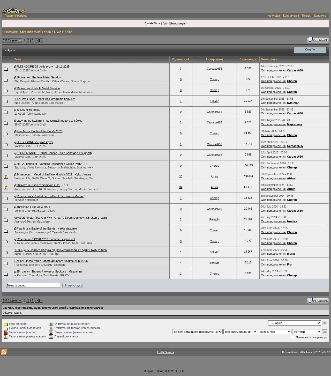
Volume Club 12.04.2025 (30, 156)
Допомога (320, 15)
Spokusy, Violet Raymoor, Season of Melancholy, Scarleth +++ (53, 167)
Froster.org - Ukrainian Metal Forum (27, 31)
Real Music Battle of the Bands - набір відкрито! (47, 228)
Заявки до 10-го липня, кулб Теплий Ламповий (45, 232)
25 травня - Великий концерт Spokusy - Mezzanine (49, 271)
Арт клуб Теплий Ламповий (32, 221)
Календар (274, 15)
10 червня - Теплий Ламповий (34, 135)
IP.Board (159, 371)
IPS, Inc (181, 371)
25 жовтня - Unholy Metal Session (38, 88)
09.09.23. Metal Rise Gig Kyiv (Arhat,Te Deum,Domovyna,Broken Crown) (60, 217)
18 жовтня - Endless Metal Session (39, 77)
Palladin (214, 219)
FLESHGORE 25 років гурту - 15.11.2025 (43, 66)
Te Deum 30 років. (28, 109)
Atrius (214, 176)
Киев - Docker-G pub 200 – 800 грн (36, 253)
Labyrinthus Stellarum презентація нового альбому (49, 120)
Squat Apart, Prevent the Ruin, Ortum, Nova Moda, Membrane (53, 92)
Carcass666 (214, 68)
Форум (148, 371)
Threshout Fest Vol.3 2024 (33, 206)
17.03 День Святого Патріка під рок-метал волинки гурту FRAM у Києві (60, 250)
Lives (57, 31)
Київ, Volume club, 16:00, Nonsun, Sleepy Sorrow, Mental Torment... (57, 189)
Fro (289, 264)
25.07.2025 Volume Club (30, 124)
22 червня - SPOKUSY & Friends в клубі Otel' (46, 239)
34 (180, 187)
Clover (214, 100)
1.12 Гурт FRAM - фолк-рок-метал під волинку (44, 98)
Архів (68, 31)
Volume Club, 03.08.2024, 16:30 (34, 210)
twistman (293, 102)
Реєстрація (177, 23)
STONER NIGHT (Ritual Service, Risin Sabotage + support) (54, 152)
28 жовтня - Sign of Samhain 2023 (38, 185)
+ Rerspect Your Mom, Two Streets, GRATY (42, 275)
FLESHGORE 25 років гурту (35, 142)
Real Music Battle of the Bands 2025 (40, 131)
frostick (292, 221)
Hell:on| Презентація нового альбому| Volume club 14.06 (51, 260)
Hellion (214, 262)
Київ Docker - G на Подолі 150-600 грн (39, 102)
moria (291, 253)
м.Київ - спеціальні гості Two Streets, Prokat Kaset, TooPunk (53, 243)
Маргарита (294, 124)
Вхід (165, 23)
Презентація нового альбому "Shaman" (40, 264)
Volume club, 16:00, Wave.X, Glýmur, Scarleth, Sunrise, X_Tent (54, 178)
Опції (308, 49)
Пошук (306, 15)
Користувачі (291, 15)
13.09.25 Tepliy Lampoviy (30, 113)
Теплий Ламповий (26, 199)
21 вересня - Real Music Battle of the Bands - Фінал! (50, 196)
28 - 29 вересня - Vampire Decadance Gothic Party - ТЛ (52, 163)
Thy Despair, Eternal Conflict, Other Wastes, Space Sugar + (52, 81)
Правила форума (16, 15)
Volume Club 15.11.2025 (30, 146)
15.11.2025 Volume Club (30, 70)
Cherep (214, 79)
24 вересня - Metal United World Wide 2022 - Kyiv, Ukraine (54, 174)
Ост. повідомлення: (273, 70)
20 (180, 176)
